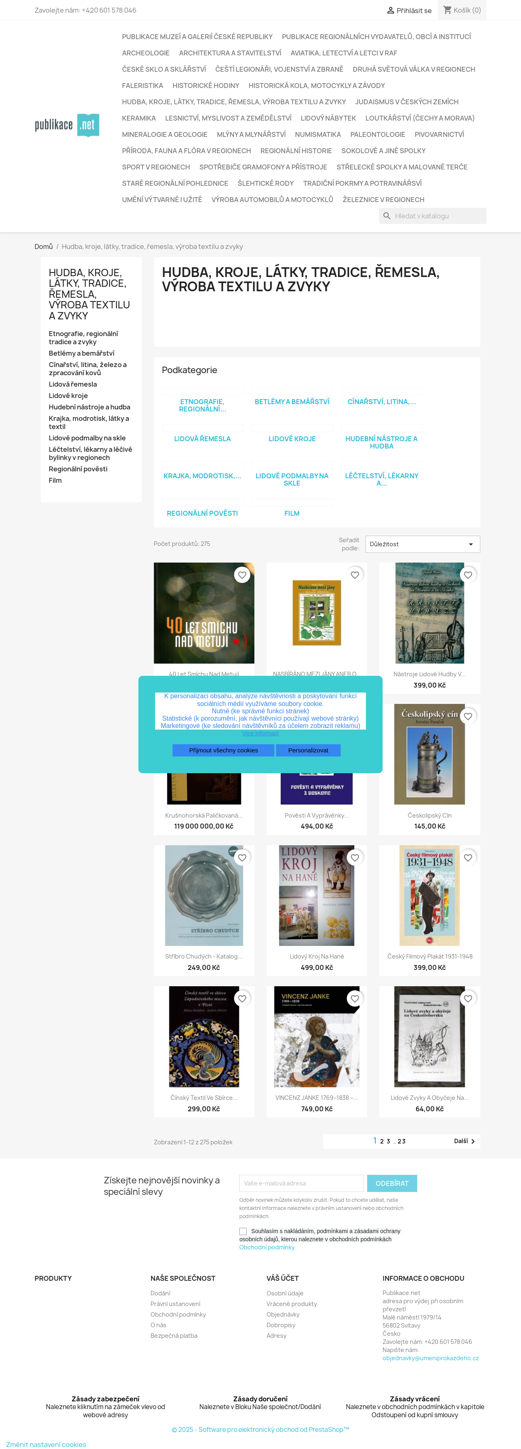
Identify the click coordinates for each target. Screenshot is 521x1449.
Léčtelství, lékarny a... (381, 479)
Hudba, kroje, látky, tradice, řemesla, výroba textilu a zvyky (234, 101)
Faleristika (142, 85)
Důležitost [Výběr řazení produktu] (423, 544)
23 (402, 1141)
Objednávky (283, 1314)
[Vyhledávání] (432, 216)
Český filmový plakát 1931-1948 (430, 956)
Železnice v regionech (384, 199)
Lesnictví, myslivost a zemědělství (228, 118)
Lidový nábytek (328, 118)
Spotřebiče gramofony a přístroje (263, 167)
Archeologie (146, 52)
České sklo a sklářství (164, 69)
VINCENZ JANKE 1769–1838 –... (317, 1098)
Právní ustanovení (175, 1304)
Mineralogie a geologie (165, 134)
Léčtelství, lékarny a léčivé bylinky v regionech (90, 453)
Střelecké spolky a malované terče (402, 167)
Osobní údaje (285, 1293)
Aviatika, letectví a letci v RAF (344, 52)
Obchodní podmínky (267, 1247)
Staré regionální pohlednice (175, 183)
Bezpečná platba (174, 1335)
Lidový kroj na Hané (317, 956)
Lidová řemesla (73, 384)
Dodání (160, 1293)
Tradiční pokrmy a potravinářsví (362, 183)
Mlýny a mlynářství (251, 134)
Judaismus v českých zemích (407, 101)
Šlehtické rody (266, 183)
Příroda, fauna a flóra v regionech (186, 150)
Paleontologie (377, 134)
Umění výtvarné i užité (162, 199)
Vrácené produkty (292, 1304)
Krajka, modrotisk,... (202, 475)
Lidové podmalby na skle (87, 438)
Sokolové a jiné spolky (383, 150)
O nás (158, 1325)
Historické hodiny (206, 85)
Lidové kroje (68, 395)
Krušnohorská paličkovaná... (204, 815)
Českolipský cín (430, 815)
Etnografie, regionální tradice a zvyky (83, 338)
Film (55, 480)
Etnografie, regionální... (202, 405)
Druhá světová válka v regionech (414, 69)
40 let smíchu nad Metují (204, 674)
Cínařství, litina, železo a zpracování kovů (88, 369)
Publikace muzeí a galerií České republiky (197, 36)
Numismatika (318, 134)
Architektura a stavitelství (230, 52)
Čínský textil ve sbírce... (204, 1098)
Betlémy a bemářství (81, 353)
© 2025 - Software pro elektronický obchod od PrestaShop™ (260, 1429)
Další (466, 1141)
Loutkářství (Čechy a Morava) (420, 118)
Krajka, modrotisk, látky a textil (89, 422)
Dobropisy (281, 1325)
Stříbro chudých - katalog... (204, 956)
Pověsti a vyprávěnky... (317, 815)
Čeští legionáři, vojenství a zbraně (279, 69)
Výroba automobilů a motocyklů (272, 199)
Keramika (139, 118)
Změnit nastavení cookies (46, 1444)
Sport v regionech (156, 167)
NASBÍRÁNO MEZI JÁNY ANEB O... (317, 674)
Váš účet (283, 1278)
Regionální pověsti (78, 469)
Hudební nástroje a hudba (89, 407)
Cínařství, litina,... (382, 401)
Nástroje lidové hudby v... (430, 674)
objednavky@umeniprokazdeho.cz (431, 1358)
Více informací (260, 733)
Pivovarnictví (439, 134)
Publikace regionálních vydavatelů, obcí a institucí (376, 36)
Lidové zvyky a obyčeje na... (430, 1098)
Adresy (277, 1335)
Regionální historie (296, 150)
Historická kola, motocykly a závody (317, 85)
